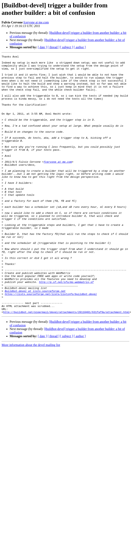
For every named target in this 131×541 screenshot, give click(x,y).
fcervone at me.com (36, 22)
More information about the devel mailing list (31, 396)
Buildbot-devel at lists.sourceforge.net (35, 338)
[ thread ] (53, 47)
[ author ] (80, 47)
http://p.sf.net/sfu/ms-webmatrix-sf (66, 327)
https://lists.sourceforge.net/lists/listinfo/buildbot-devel (51, 342)
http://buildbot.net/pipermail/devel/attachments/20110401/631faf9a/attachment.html (66, 363)
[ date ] (42, 47)
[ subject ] (66, 47)
